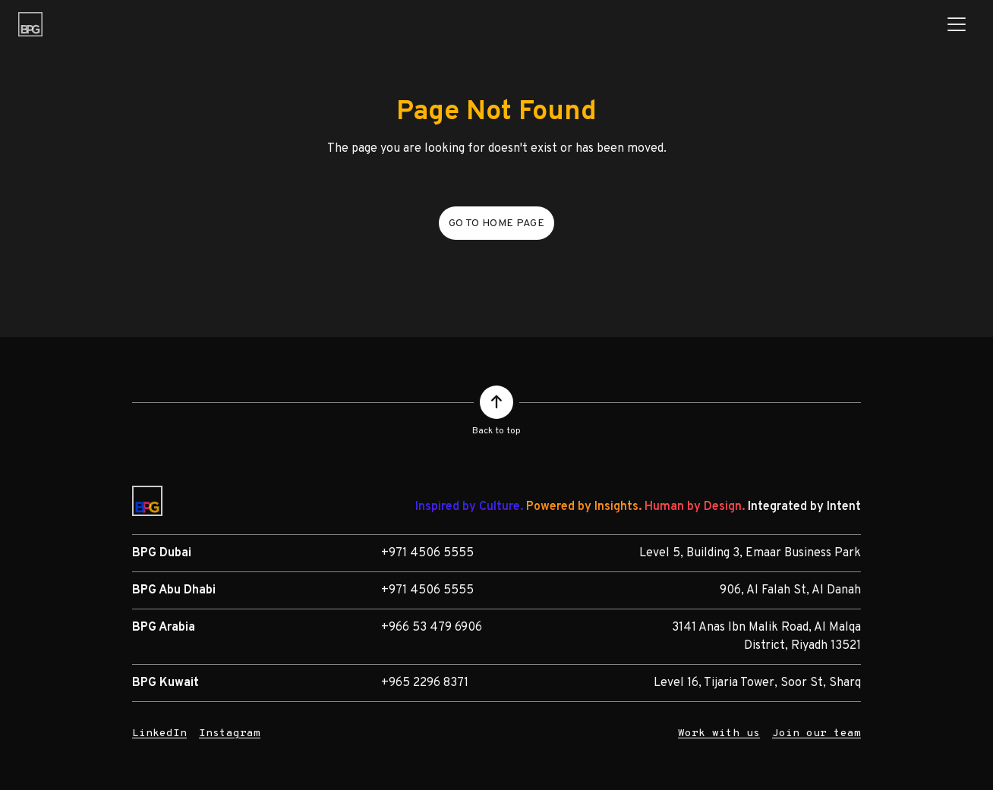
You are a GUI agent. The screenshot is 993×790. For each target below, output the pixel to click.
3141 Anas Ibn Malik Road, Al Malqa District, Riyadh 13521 (766, 636)
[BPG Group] (30, 24)
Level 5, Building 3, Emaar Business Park (750, 553)
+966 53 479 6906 (431, 627)
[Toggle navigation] (956, 24)
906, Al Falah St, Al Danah (790, 590)
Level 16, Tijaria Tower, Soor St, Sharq (757, 683)
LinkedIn (159, 733)
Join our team (816, 733)
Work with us (719, 733)
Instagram (229, 733)
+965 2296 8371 (424, 683)
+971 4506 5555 (427, 553)
